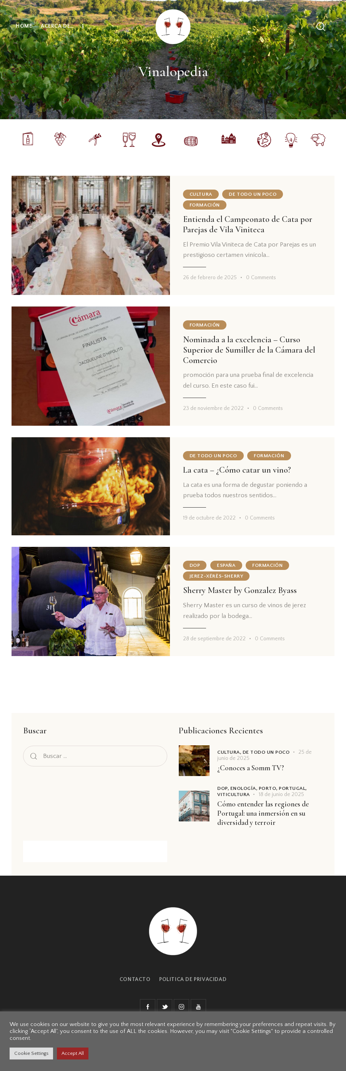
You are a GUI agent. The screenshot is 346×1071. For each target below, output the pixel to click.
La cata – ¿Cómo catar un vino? (237, 470)
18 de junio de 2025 (281, 794)
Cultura (201, 194)
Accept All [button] (73, 1053)
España (226, 565)
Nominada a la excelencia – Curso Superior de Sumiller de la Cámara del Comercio (249, 350)
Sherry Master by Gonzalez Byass (240, 590)
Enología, (244, 788)
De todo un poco (252, 194)
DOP (195, 565)
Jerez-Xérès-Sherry (216, 576)
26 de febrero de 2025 (210, 278)
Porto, (269, 788)
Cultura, (230, 752)
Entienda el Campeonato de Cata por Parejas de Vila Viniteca (247, 224)
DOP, (223, 788)
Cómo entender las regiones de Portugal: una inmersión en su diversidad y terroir (263, 813)
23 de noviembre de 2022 (213, 408)
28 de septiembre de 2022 (214, 639)
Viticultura (233, 794)
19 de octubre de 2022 (209, 518)
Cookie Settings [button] (31, 1053)
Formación (205, 205)
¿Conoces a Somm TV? (250, 767)
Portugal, (293, 788)
